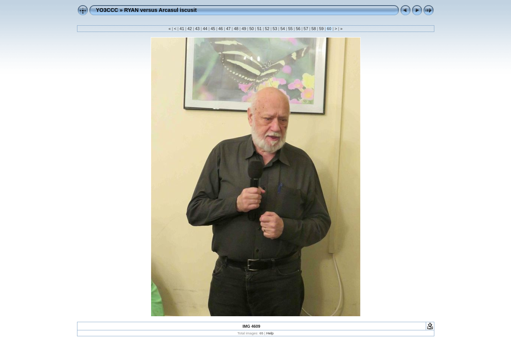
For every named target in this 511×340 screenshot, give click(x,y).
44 (205, 28)
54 (282, 28)
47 (228, 28)
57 (306, 28)
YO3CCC (107, 10)
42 (189, 28)
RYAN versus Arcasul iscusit (160, 10)
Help (270, 333)
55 (290, 28)
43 (197, 28)
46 (220, 28)
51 (259, 28)
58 (313, 28)
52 (267, 28)
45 (213, 28)
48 (236, 28)
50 (251, 28)
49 (243, 28)
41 (182, 28)
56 (298, 28)
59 (321, 28)
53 (275, 28)
